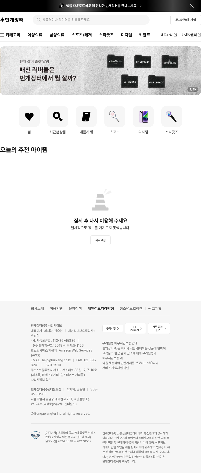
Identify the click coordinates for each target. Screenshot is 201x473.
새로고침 (100, 240)
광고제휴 (155, 308)
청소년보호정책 (131, 308)
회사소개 (37, 308)
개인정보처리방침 (101, 308)
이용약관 (56, 308)
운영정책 (75, 308)
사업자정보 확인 (41, 380)
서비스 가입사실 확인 (115, 368)
